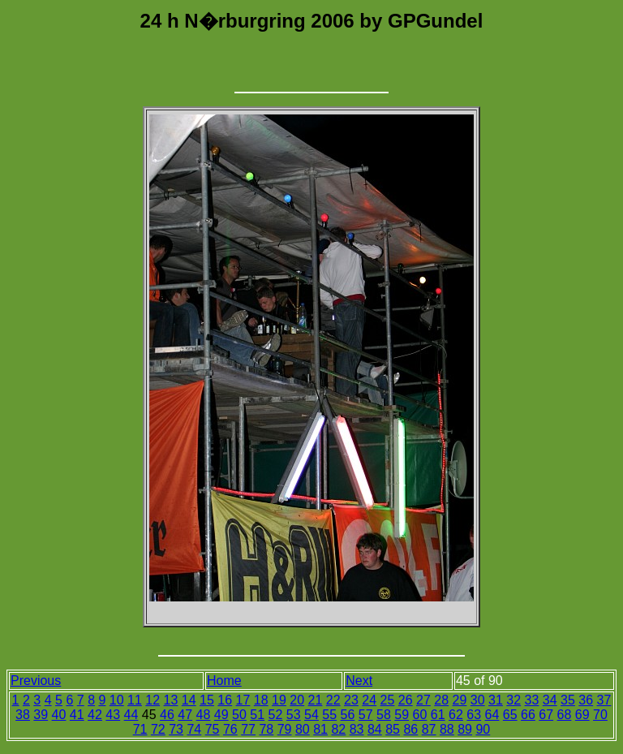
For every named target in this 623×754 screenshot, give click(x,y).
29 (460, 700)
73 (176, 729)
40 (59, 715)
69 (582, 715)
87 (429, 729)
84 (374, 729)
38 (22, 715)
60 (420, 715)
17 (243, 700)
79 (284, 729)
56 (348, 715)
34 (550, 700)
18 (261, 700)
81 (320, 729)
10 (117, 700)
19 (279, 700)
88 (447, 729)
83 (357, 729)
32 (513, 700)
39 (40, 715)
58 (383, 715)
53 (293, 715)
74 (194, 729)
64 (492, 715)
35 (568, 700)
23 (351, 700)
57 (366, 715)
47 (185, 715)
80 (302, 729)
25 (387, 700)
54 (311, 715)
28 (441, 700)
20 (297, 700)
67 (546, 715)
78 (266, 729)
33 (532, 700)
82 (338, 729)
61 (438, 715)
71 (140, 729)
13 (171, 700)
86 (410, 729)
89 (465, 729)
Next (359, 680)
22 (333, 700)
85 (392, 729)
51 (257, 715)
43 (112, 715)
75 (212, 729)
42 (95, 715)
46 (167, 715)
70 (600, 715)
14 (189, 700)
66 (528, 715)
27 (423, 700)
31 (495, 700)
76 (230, 729)
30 (477, 700)
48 (203, 715)
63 (473, 715)
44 (131, 715)
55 (329, 715)
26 (405, 700)
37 (604, 700)
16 (224, 700)
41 (77, 715)
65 (510, 715)
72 (158, 729)
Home (224, 680)
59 (401, 715)
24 (369, 700)
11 (134, 700)
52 (276, 715)
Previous (36, 680)
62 (456, 715)
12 (152, 700)
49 (221, 715)
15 (207, 700)
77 (248, 729)
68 (564, 715)
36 (585, 700)
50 (239, 715)
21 (315, 700)
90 (482, 729)
